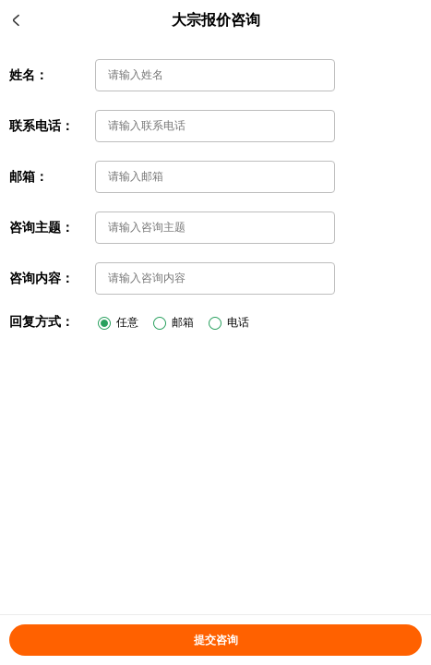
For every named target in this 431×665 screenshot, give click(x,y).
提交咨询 (216, 640)
